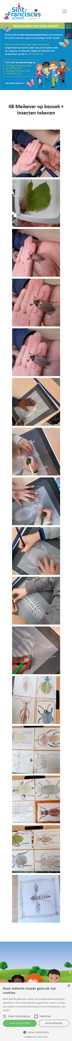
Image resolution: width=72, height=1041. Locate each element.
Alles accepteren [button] (19, 1023)
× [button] (68, 985)
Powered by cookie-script (36, 1037)
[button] (36, 1032)
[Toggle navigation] (64, 11)
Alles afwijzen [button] (53, 1023)
